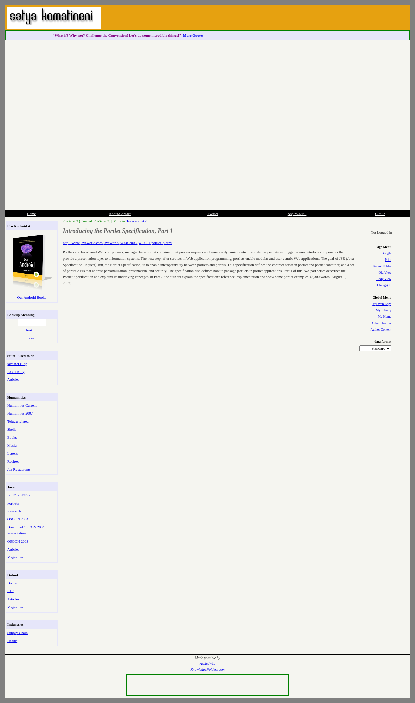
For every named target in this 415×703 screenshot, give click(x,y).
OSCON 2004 (17, 519)
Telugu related (18, 421)
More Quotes (193, 35)
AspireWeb (207, 663)
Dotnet (12, 583)
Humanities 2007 (20, 413)
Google (386, 253)
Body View (383, 279)
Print (388, 260)
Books (12, 437)
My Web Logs (381, 304)
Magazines (15, 557)
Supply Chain (17, 633)
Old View (385, 272)
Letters (12, 453)
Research (14, 511)
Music (12, 445)
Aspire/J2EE (297, 214)
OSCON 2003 (17, 541)
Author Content (381, 329)
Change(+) (384, 285)
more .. (32, 338)
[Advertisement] (271, 108)
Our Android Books (31, 297)
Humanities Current (22, 405)
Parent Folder (382, 266)
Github (380, 214)
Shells (12, 429)
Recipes (13, 461)
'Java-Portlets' (136, 221)
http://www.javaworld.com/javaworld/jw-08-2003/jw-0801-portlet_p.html (117, 243)
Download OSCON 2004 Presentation (26, 530)
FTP (10, 591)
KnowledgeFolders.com (207, 669)
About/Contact (120, 214)
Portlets (13, 503)
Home (31, 214)
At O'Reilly (16, 372)
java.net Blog (17, 364)
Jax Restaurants (19, 469)
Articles (13, 379)
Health (12, 641)
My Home (384, 316)
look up (31, 330)
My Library (383, 310)
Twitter (213, 214)
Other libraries (381, 323)
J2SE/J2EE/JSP (18, 495)
